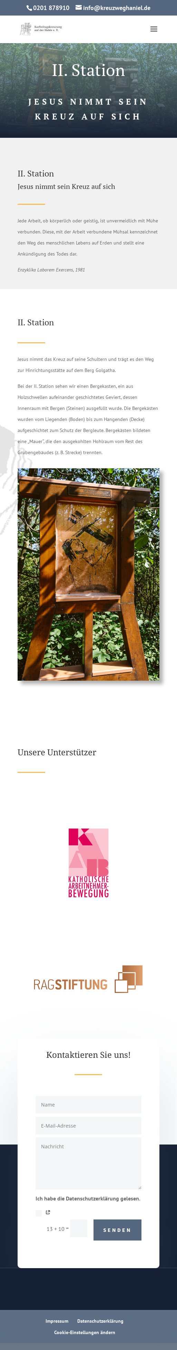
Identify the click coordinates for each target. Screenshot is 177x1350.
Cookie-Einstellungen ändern (84, 1332)
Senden (117, 1229)
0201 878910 (51, 8)
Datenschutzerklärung (100, 1321)
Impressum (57, 1321)
